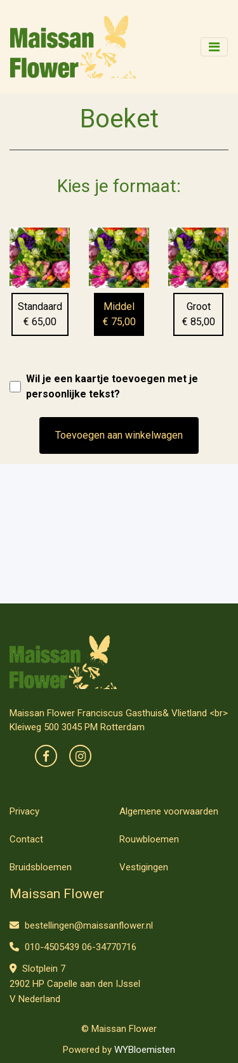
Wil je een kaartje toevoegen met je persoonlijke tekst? (112, 386)
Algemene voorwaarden (168, 811)
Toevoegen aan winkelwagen (119, 435)
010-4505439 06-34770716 (73, 947)
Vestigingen (143, 867)
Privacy (24, 811)
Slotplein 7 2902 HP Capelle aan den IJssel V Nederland (75, 984)
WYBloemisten (144, 1049)
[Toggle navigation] (214, 46)
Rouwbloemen (149, 839)
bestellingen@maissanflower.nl (81, 925)
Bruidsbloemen (41, 867)
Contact (26, 839)
